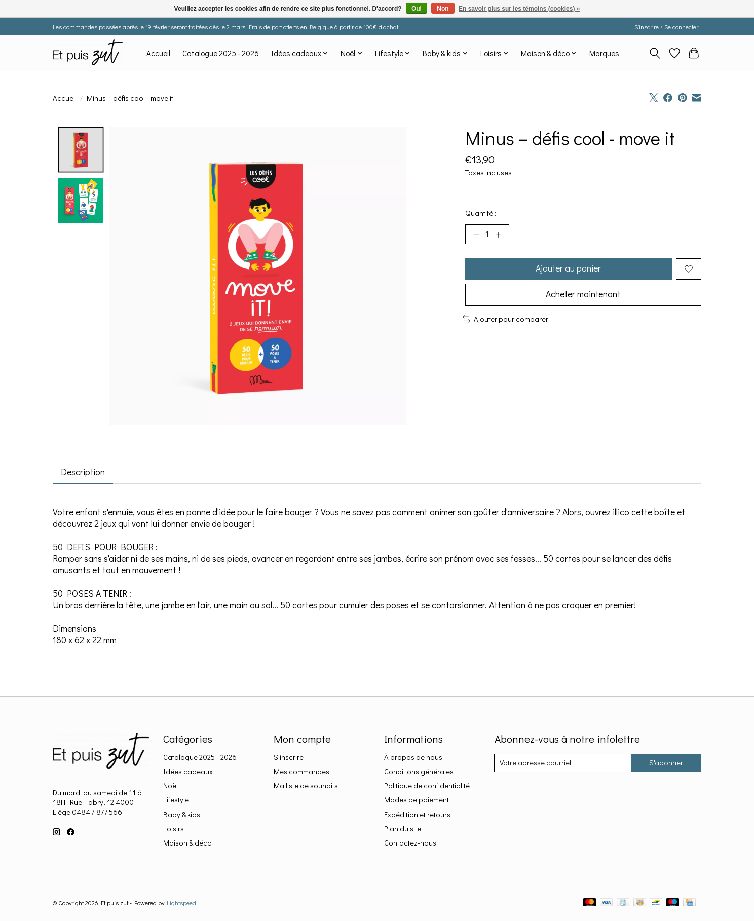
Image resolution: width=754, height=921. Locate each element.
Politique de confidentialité (427, 786)
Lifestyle (176, 800)
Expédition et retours (417, 815)
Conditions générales (419, 772)
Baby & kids (181, 815)
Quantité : (480, 213)
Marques (604, 53)
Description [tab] (83, 472)
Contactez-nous (410, 843)
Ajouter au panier (568, 269)
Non (442, 8)
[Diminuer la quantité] (476, 234)
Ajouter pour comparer (505, 320)
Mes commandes (301, 772)
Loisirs (173, 829)
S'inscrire (289, 757)
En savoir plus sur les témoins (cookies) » (519, 8)
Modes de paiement (416, 800)
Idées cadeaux (188, 772)
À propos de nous (413, 757)
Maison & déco (187, 843)
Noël (170, 786)
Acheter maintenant (583, 296)
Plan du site (402, 829)
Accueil (158, 53)
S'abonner (666, 764)
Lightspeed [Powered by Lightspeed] (181, 903)
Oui (416, 8)
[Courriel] (561, 763)
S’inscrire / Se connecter (666, 27)
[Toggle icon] (655, 53)
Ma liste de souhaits (306, 786)
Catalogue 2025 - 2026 (220, 53)
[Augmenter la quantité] (499, 234)
